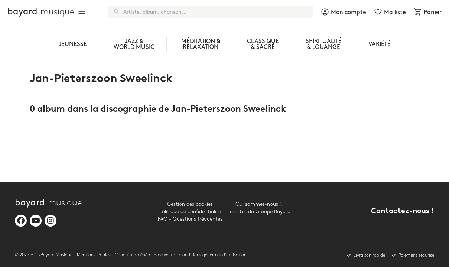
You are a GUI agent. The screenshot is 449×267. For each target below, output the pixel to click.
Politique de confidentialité (190, 211)
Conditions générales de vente (145, 255)
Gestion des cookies (190, 204)
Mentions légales (93, 255)
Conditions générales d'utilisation (213, 255)
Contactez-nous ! (402, 211)
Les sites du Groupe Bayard (258, 211)
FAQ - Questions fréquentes (190, 219)
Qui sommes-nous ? (258, 204)
